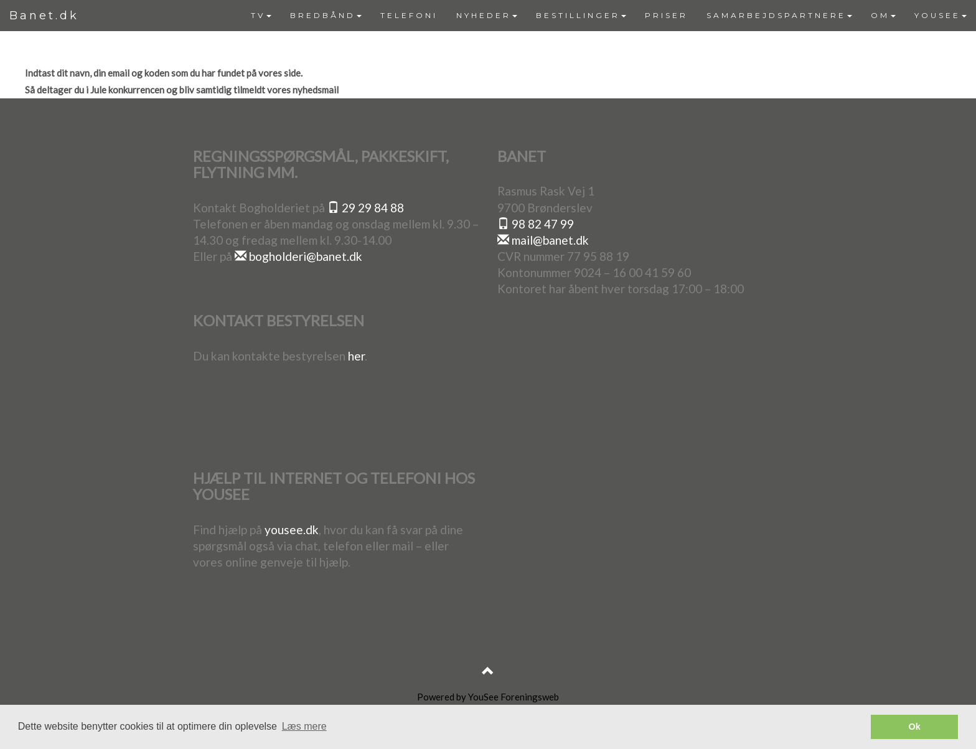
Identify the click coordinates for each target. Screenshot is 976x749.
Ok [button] (915, 727)
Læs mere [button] (304, 726)
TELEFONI (409, 15)
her (356, 356)
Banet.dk (44, 15)
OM (883, 15)
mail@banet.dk (543, 240)
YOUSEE (940, 15)
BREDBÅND (326, 15)
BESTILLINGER (581, 15)
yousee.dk (292, 529)
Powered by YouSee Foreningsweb (488, 696)
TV (261, 15)
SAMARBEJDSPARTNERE (779, 15)
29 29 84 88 (365, 207)
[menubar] (609, 15)
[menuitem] (261, 15)
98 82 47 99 (535, 224)
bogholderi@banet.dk (298, 256)
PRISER (666, 15)
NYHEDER (486, 15)
